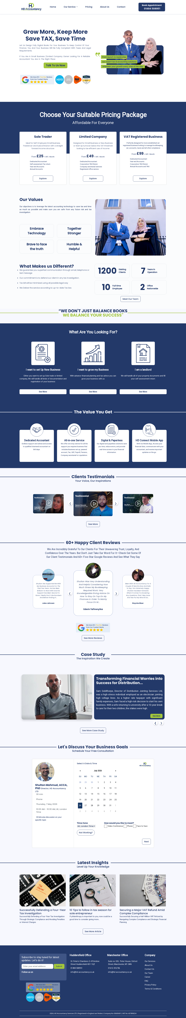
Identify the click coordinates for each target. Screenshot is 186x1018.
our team (149, 973)
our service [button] (70, 6)
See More (43, 392)
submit (59, 966)
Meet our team (131, 298)
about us (104, 6)
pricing (88, 6)
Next (115, 503)
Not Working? (86, 832)
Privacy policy (150, 985)
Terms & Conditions (153, 989)
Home (53, 6)
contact (121, 6)
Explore (43, 178)
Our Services (150, 961)
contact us (149, 969)
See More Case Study (93, 730)
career (147, 977)
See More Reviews (93, 638)
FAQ (146, 981)
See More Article (93, 931)
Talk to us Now (55, 65)
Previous (70, 503)
